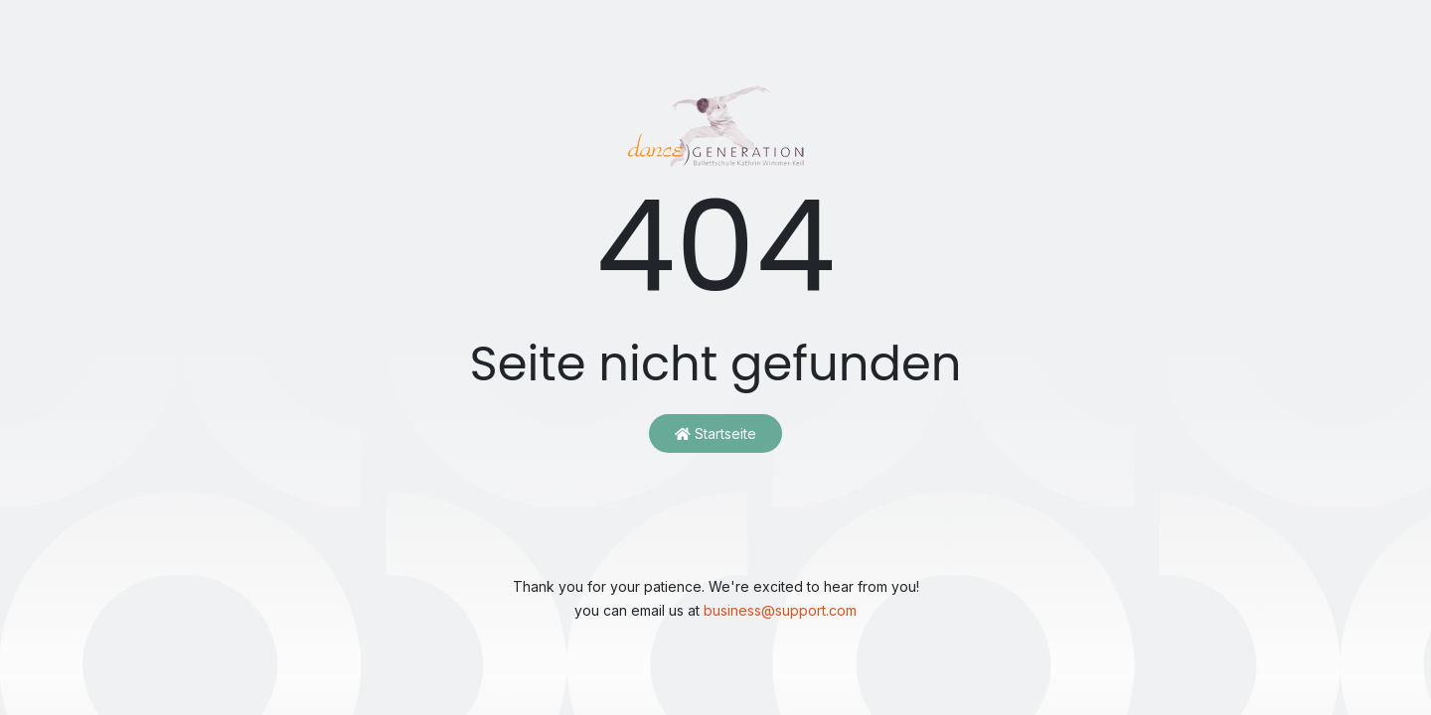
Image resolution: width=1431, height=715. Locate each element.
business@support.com (780, 610)
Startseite (715, 433)
